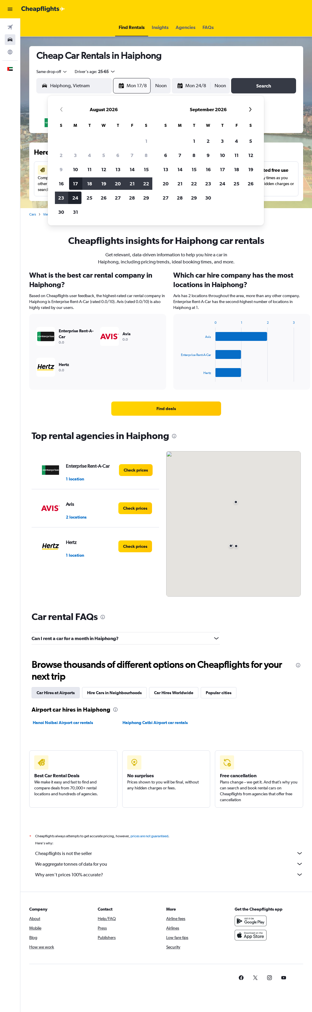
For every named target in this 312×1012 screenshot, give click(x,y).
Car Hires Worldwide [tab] (173, 692)
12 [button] (103, 169)
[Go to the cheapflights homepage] (43, 9)
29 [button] (146, 197)
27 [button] (118, 197)
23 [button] (61, 197)
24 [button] (75, 197)
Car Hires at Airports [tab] (56, 692)
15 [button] (146, 169)
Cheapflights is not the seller (169, 853)
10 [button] (75, 169)
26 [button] (104, 197)
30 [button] (61, 212)
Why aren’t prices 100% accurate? (169, 874)
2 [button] (61, 155)
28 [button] (132, 197)
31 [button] (75, 212)
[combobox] (52, 72)
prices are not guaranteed (149, 836)
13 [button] (117, 169)
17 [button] (75, 183)
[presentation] (174, 436)
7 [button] (131, 155)
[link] (166, 408)
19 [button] (103, 183)
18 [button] (89, 183)
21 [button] (132, 183)
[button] (10, 9)
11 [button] (89, 169)
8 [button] (146, 155)
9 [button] (61, 169)
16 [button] (61, 183)
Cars (32, 214)
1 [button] (146, 141)
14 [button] (132, 169)
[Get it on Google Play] (251, 921)
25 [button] (89, 197)
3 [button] (75, 155)
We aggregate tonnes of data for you (169, 863)
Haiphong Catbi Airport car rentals (155, 722)
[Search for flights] (10, 27)
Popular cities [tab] (218, 692)
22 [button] (146, 183)
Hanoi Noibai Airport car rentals (63, 722)
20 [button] (118, 183)
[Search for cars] (10, 40)
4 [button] (89, 155)
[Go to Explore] (10, 52)
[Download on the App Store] (251, 935)
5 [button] (103, 155)
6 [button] (117, 155)
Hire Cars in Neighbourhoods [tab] (114, 692)
